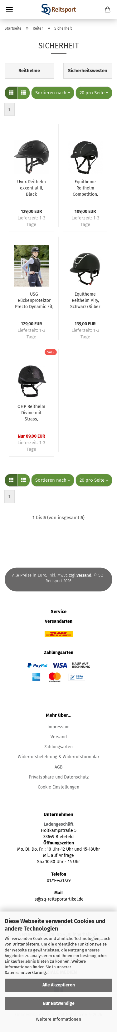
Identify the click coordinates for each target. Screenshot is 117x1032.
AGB (59, 767)
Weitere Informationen (58, 1019)
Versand (59, 737)
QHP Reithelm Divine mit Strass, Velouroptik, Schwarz (31, 413)
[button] (11, 92)
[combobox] (52, 92)
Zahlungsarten (58, 746)
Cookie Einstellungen (58, 787)
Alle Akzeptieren (58, 985)
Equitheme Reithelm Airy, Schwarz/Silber (85, 300)
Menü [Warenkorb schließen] (9, 9)
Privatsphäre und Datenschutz (59, 777)
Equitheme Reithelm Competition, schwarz (85, 188)
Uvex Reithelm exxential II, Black (31, 188)
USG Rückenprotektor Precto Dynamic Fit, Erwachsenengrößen (34, 301)
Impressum (58, 727)
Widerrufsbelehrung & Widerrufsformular (58, 756)
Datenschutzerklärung (25, 972)
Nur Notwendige (59, 1003)
